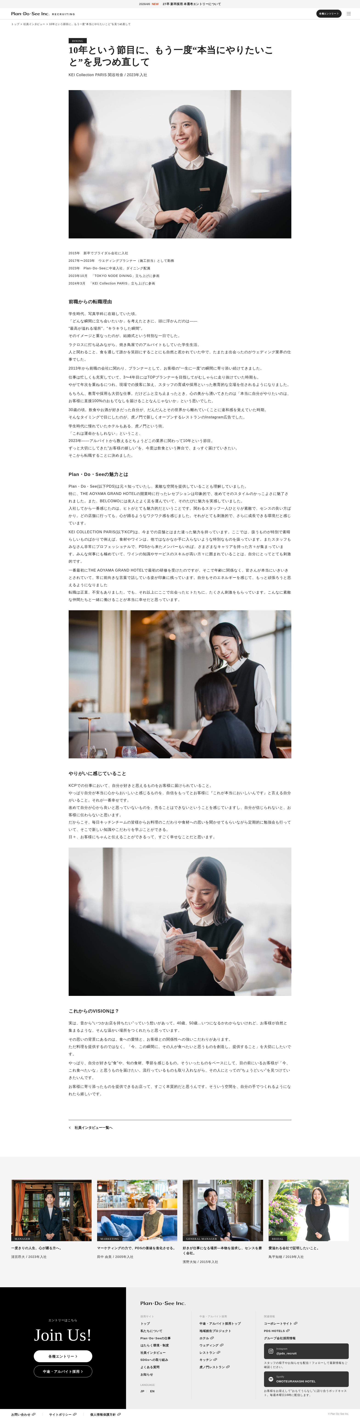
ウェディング (209, 1345)
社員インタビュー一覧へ (93, 1128)
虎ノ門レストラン (212, 1367)
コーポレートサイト (278, 1323)
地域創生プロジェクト (215, 1331)
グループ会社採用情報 (280, 1338)
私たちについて (152, 1331)
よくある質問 (150, 1367)
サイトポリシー (60, 1414)
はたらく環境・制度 (155, 1345)
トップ (15, 24)
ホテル (204, 1338)
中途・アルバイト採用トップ (220, 1323)
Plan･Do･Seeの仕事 (156, 1338)
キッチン (206, 1360)
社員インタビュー (34, 24)
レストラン (207, 1352)
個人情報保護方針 (103, 1414)
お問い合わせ (21, 1414)
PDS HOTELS (274, 1331)
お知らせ (147, 1374)
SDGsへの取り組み (154, 1360)
